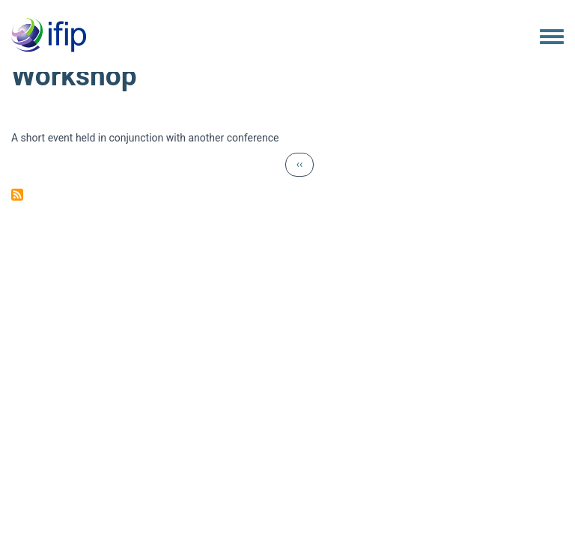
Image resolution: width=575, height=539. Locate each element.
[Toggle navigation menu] (552, 37)
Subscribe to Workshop (17, 195)
